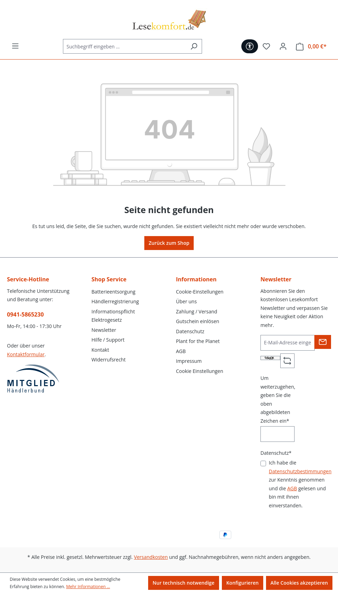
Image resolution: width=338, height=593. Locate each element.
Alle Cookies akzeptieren (299, 582)
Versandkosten (151, 557)
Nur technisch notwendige (184, 582)
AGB (181, 351)
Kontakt (100, 349)
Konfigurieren (242, 582)
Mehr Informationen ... (88, 587)
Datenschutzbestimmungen (300, 471)
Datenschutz (190, 331)
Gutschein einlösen (197, 321)
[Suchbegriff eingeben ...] (124, 46)
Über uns (186, 301)
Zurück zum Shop (169, 243)
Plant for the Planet (198, 341)
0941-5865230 (25, 314)
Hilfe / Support (107, 339)
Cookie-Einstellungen (200, 291)
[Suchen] (194, 46)
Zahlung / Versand (196, 311)
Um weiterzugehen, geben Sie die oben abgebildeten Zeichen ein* (277, 399)
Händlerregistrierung (115, 301)
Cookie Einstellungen (199, 371)
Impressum (189, 361)
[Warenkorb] (311, 46)
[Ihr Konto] (283, 46)
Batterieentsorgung (113, 291)
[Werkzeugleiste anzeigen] (249, 46)
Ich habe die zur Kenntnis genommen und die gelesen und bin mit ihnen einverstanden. (300, 484)
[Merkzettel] (266, 46)
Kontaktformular (26, 354)
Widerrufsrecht (108, 359)
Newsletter (103, 330)
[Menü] (15, 46)
